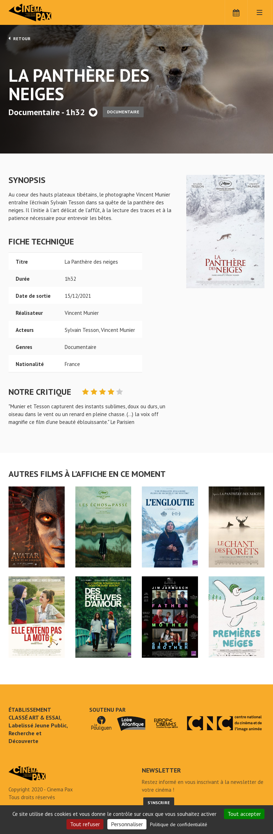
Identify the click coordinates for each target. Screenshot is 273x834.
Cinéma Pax (41, 12)
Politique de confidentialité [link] (178, 824)
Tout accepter (244, 813)
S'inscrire (159, 802)
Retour (20, 38)
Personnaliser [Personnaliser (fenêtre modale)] (127, 824)
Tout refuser (85, 824)
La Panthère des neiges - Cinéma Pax (27, 773)
